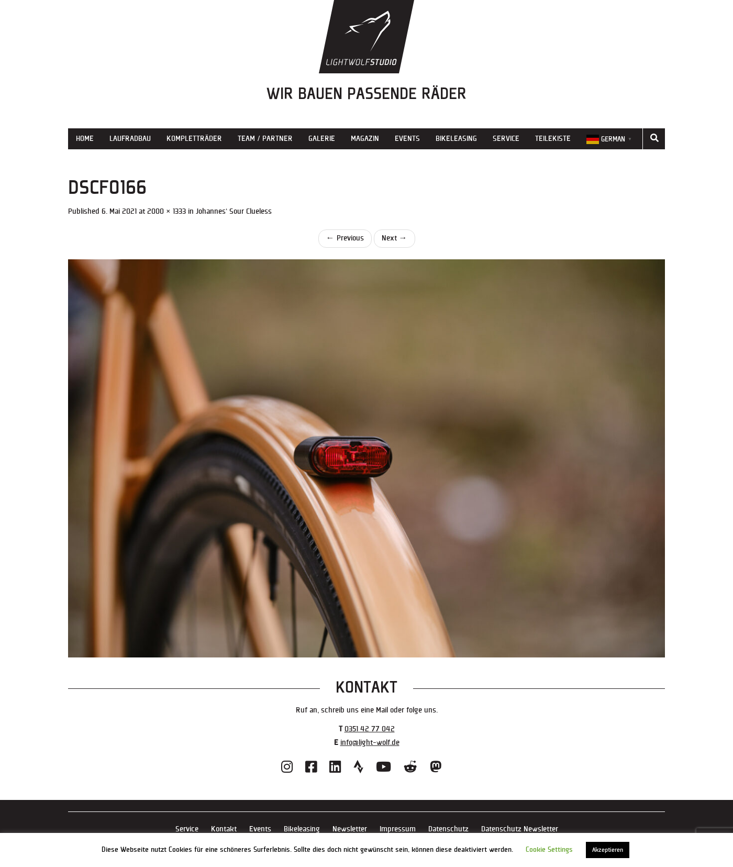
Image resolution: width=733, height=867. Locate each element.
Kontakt (224, 829)
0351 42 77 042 (370, 729)
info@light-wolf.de (369, 743)
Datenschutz (448, 829)
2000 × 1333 (166, 211)
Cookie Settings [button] (549, 849)
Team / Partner (265, 138)
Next (394, 238)
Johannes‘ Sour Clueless (234, 211)
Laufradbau (130, 138)
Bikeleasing (456, 138)
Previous (345, 238)
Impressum (398, 829)
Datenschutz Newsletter (519, 829)
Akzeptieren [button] (607, 850)
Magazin (365, 138)
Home (85, 138)
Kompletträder (194, 138)
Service (506, 138)
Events (407, 138)
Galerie (321, 138)
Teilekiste (553, 138)
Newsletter (349, 829)
